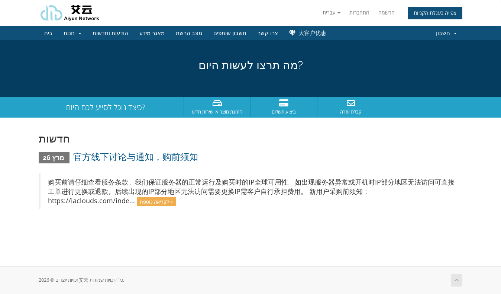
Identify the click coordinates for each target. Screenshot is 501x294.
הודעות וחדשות (110, 33)
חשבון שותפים (229, 33)
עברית (331, 12)
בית (48, 33)
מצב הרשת (189, 33)
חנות (72, 33)
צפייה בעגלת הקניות (435, 12)
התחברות (359, 12)
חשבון (446, 33)
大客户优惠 (307, 33)
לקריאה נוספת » (156, 201)
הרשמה (386, 12)
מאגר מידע (152, 33)
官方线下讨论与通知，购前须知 (135, 156)
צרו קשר (268, 33)
